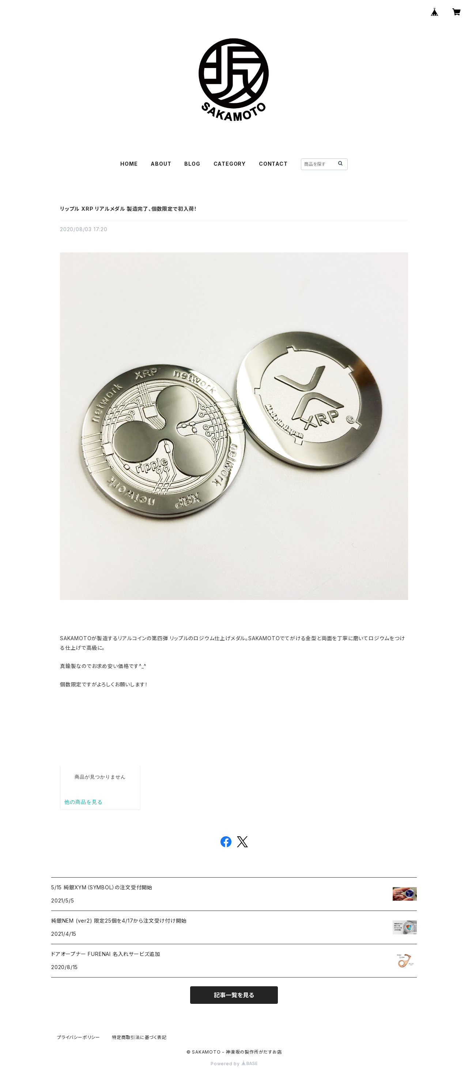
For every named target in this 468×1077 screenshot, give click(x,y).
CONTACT (273, 164)
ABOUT (161, 164)
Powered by (234, 1063)
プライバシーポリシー (78, 1037)
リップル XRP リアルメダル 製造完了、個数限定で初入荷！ (128, 209)
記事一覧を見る (234, 995)
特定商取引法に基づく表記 (139, 1037)
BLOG (192, 164)
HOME (128, 164)
